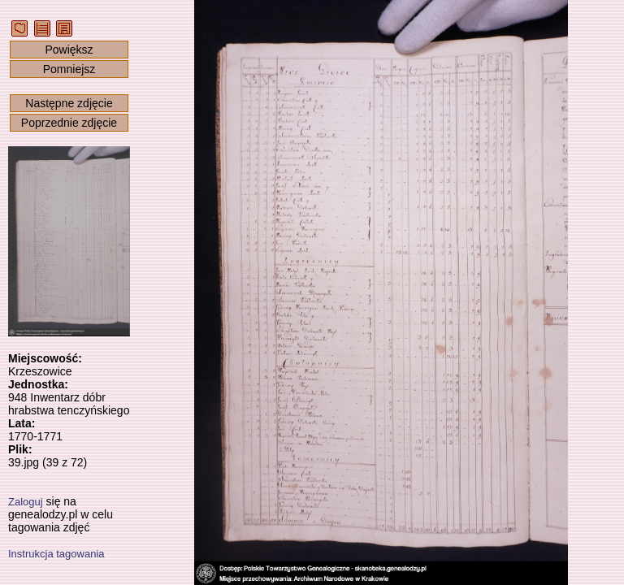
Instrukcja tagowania (56, 554)
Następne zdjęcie (68, 103)
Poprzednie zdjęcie (69, 122)
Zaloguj (25, 502)
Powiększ (69, 49)
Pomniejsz (69, 69)
